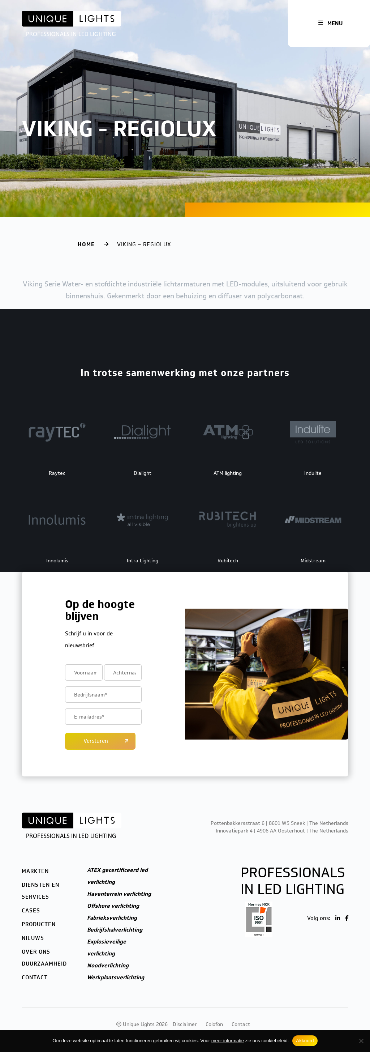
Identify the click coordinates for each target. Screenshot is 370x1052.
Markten (35, 871)
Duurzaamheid (44, 964)
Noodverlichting (108, 966)
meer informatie (227, 1040)
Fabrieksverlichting (112, 918)
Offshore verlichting (113, 906)
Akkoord (305, 1040)
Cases (31, 911)
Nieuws (33, 938)
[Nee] (361, 1040)
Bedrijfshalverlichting (114, 930)
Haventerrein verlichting (119, 894)
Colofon (214, 1024)
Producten (39, 924)
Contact (35, 977)
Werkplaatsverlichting (115, 977)
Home (86, 244)
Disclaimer (185, 1024)
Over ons (36, 952)
